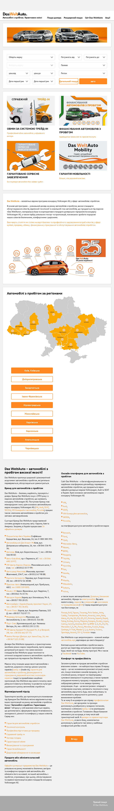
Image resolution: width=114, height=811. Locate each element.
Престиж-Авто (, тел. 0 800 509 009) (28, 586)
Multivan (83, 615)
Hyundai (66, 565)
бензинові (104, 596)
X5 (106, 623)
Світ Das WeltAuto (94, 17)
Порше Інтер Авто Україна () (29, 537)
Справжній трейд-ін (15, 734)
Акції (107, 17)
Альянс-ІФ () (27, 592)
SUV (81, 604)
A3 (68, 618)
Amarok (91, 615)
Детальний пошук (68, 81)
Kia (64, 576)
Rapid (105, 618)
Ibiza (103, 615)
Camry (64, 623)
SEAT (46, 507)
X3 (103, 623)
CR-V (79, 632)
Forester (86, 632)
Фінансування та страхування (20, 745)
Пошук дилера (54, 17)
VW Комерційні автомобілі (24, 510)
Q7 (85, 618)
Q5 (82, 618)
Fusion (95, 626)
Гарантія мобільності (16, 748)
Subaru (66, 587)
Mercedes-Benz (70, 543)
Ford (65, 536)
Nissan (66, 547)
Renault (66, 532)
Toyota (66, 558)
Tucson (98, 629)
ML (75, 626)
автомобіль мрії (68, 640)
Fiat (64, 569)
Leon (98, 615)
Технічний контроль (15, 727)
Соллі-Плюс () (28, 612)
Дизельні (94, 596)
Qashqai (64, 629)
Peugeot (67, 554)
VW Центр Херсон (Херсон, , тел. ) (29, 566)
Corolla (71, 623)
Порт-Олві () (25, 625)
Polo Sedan (93, 612)
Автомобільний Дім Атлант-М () (28, 545)
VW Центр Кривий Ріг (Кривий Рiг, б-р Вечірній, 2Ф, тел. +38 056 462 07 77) (28, 631)
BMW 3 (93, 623)
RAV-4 (86, 623)
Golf (70, 612)
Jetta (101, 612)
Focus (80, 626)
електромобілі (88, 599)
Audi (41, 507)
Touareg (83, 612)
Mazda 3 (80, 629)
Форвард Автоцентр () (25, 618)
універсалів (89, 602)
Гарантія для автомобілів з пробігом (23, 723)
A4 (71, 618)
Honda (66, 573)
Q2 (74, 618)
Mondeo (87, 626)
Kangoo (91, 621)
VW (36, 507)
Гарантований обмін (15, 741)
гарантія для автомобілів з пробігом (23, 671)
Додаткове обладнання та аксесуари (23, 752)
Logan (106, 621)
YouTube (81, 653)
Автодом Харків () (27, 599)
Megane (83, 621)
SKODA (66, 517)
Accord (73, 632)
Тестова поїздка (13, 737)
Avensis (78, 623)
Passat (64, 612)
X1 (100, 623)
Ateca (63, 618)
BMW (65, 551)
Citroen (66, 562)
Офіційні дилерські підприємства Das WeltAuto (26, 765)
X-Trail (72, 629)
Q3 (78, 618)
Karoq (76, 621)
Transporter (73, 615)
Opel (65, 540)
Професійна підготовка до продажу (23, 730)
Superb (98, 618)
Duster (99, 621)
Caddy (64, 615)
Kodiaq (70, 621)
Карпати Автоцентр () (28, 579)
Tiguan (76, 612)
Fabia (63, 621)
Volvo (65, 591)
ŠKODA (8, 510)
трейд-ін (17, 669)
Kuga (101, 626)
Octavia (91, 618)
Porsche (40, 510)
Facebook (67, 653)
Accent (92, 629)
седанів (77, 602)
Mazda (66, 580)
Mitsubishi (67, 583)
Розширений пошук (73, 17)
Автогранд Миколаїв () (26, 573)
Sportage (65, 632)
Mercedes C (66, 626)
